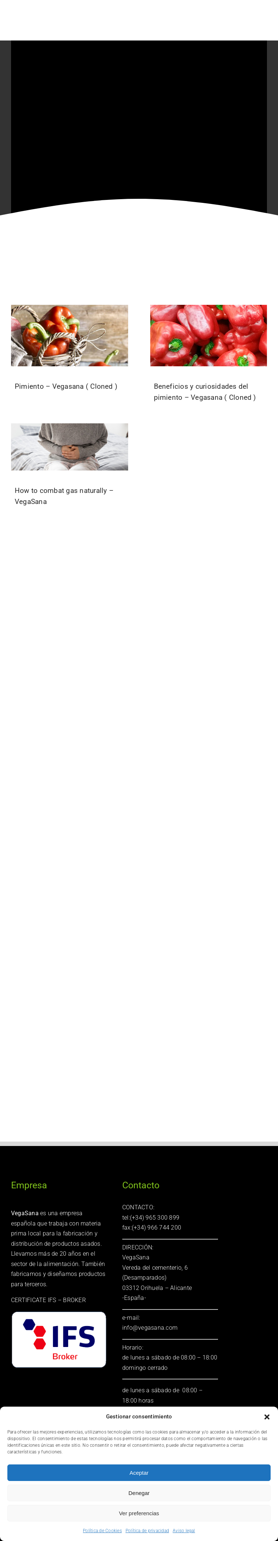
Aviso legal (184, 1530)
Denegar (139, 1493)
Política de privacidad (147, 1530)
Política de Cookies (102, 1530)
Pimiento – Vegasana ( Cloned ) (66, 386)
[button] (267, 1417)
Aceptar (139, 1473)
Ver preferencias (139, 1513)
